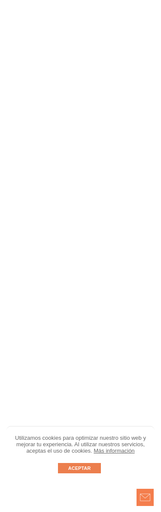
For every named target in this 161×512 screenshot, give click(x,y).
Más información (114, 451)
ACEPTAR (79, 468)
